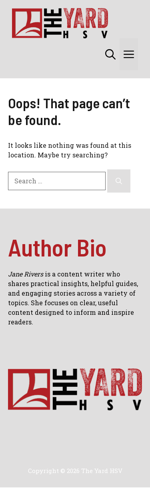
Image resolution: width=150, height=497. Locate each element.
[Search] (118, 181)
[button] (110, 54)
